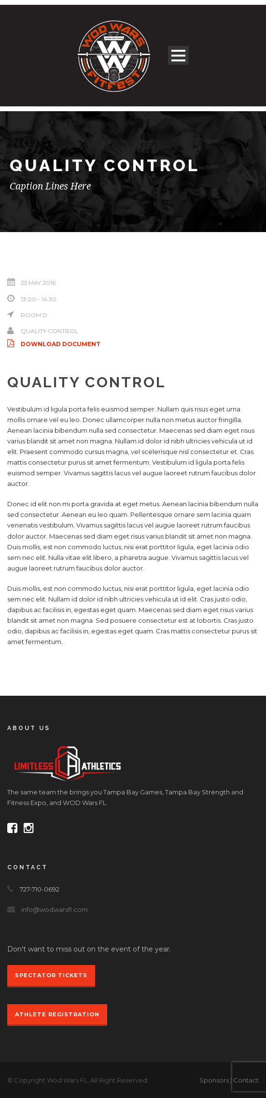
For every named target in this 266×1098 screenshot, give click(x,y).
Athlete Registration (57, 1014)
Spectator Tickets (51, 975)
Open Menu (178, 55)
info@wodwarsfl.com (54, 909)
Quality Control (49, 331)
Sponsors (214, 1080)
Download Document (53, 344)
